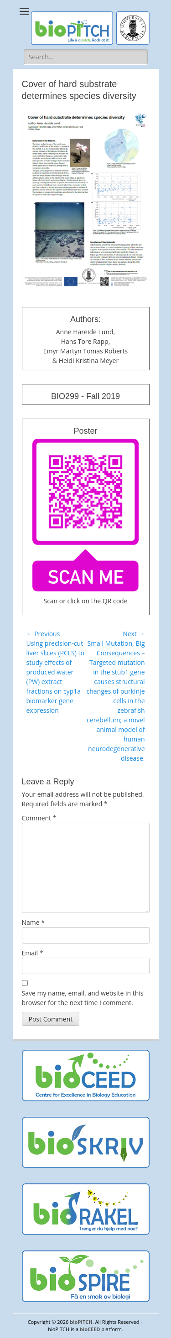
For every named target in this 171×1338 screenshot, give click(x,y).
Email (32, 953)
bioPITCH (81, 1321)
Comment (39, 818)
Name (33, 922)
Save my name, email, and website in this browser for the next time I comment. (83, 998)
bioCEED (90, 1329)
